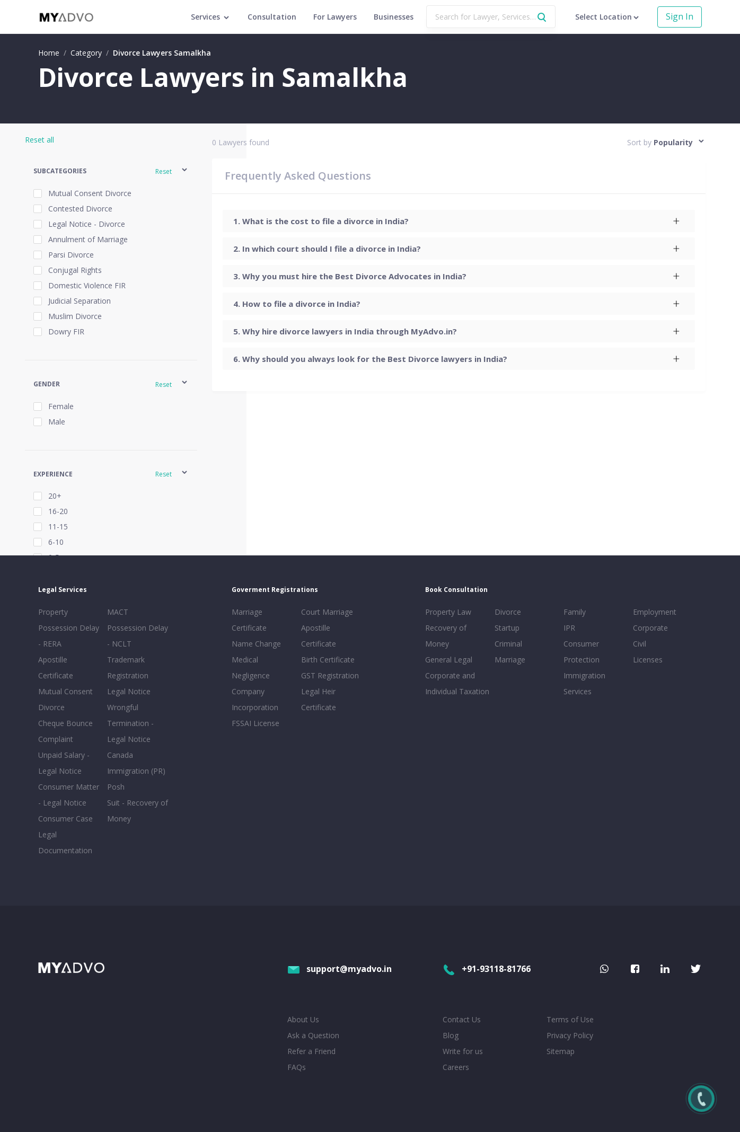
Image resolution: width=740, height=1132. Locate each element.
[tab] (459, 221)
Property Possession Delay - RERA (68, 628)
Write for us (463, 1051)
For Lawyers (335, 17)
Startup (507, 628)
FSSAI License (255, 723)
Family (574, 612)
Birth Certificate (328, 660)
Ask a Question (313, 1035)
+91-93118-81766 (487, 969)
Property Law (448, 612)
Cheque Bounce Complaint (65, 731)
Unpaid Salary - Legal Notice (64, 763)
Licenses (648, 660)
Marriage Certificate (249, 620)
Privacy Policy (570, 1035)
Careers (456, 1067)
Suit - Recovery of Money (137, 811)
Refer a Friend (311, 1051)
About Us (303, 1019)
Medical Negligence (251, 667)
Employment (654, 612)
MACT (117, 612)
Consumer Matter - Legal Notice (68, 795)
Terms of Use (570, 1019)
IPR (569, 628)
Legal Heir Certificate (318, 699)
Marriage (510, 660)
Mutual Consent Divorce (65, 699)
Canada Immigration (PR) (136, 763)
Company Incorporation (255, 699)
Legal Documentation (65, 842)
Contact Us (462, 1019)
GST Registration (330, 675)
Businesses (393, 17)
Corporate (650, 628)
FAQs (296, 1067)
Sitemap (561, 1051)
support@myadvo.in (339, 969)
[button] (111, 171)
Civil (639, 644)
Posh (116, 787)
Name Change (256, 644)
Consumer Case (65, 818)
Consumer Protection (581, 652)
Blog (451, 1035)
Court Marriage (327, 612)
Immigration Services (584, 683)
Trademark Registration (127, 667)
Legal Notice (129, 691)
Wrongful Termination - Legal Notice (130, 723)
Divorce (508, 612)
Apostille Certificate (55, 667)
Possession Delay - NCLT (137, 636)
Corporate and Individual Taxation (457, 683)
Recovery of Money (445, 636)
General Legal (448, 660)
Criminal (508, 644)
